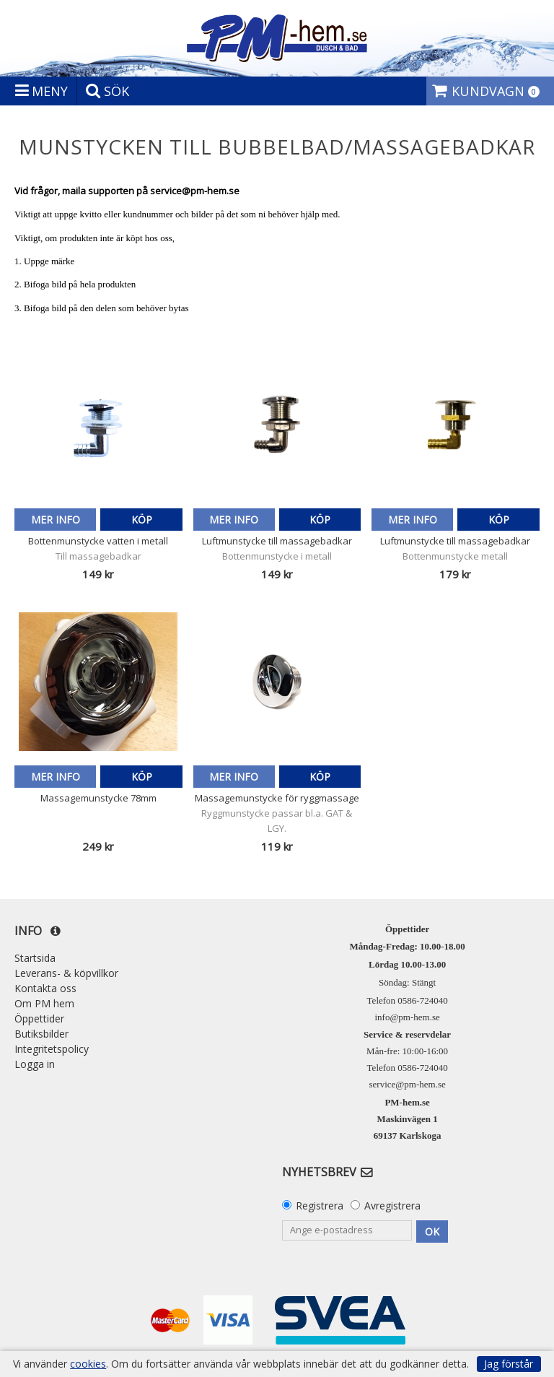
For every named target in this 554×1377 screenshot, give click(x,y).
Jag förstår (508, 1364)
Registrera (319, 1205)
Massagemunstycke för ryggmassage (277, 797)
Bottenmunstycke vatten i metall (98, 540)
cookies (88, 1364)
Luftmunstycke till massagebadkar (277, 540)
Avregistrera (392, 1205)
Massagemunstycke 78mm (98, 797)
